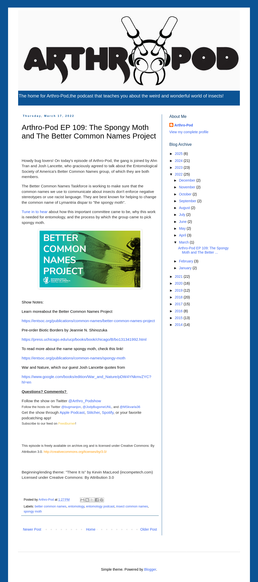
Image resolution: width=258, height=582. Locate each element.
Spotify (107, 412)
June (183, 222)
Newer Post (32, 529)
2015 (179, 318)
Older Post (148, 529)
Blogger (150, 569)
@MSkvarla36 (130, 407)
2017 (179, 304)
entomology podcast (100, 506)
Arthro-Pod (183, 125)
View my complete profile (188, 132)
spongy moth (33, 511)
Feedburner (66, 423)
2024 (179, 161)
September (188, 201)
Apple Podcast (72, 412)
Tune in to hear (35, 212)
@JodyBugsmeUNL (97, 407)
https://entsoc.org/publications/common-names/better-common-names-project (88, 321)
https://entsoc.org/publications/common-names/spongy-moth (73, 358)
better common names (50, 506)
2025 (179, 154)
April (183, 235)
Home (90, 529)
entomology (76, 506)
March (184, 242)
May (182, 228)
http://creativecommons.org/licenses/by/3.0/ (75, 452)
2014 (179, 325)
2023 (179, 167)
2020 (179, 283)
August (185, 208)
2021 (179, 277)
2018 (179, 297)
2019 (179, 290)
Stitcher (93, 412)
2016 (179, 311)
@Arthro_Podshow (84, 401)
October (185, 194)
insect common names (132, 506)
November (187, 187)
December (187, 180)
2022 (179, 174)
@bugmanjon (71, 407)
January (185, 268)
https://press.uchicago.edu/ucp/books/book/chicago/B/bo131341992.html (84, 339)
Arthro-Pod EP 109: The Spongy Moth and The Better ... (203, 250)
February (186, 261)
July (182, 215)
